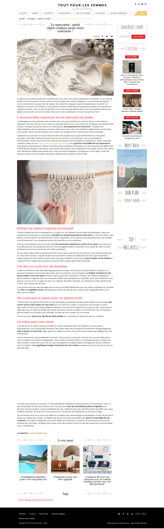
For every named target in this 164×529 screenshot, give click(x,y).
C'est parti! (138, 36)
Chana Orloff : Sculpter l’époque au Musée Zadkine (132, 109)
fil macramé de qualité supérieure (53, 143)
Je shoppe (48, 13)
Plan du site (42, 513)
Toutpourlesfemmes (38, 433)
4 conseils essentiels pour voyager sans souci (132, 135)
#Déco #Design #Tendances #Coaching (34, 499)
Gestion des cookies (26, 519)
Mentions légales (56, 513)
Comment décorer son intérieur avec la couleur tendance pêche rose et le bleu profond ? (97, 480)
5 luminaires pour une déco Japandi (65, 478)
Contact (32, 513)
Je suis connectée (118, 13)
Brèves (35, 13)
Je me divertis (65, 13)
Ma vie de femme (83, 13)
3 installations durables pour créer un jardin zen (33, 478)
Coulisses (100, 13)
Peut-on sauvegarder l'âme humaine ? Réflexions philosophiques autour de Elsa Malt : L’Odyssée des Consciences (132, 79)
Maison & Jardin (43, 19)
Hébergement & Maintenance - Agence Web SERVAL (129, 524)
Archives (22, 513)
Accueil (23, 13)
